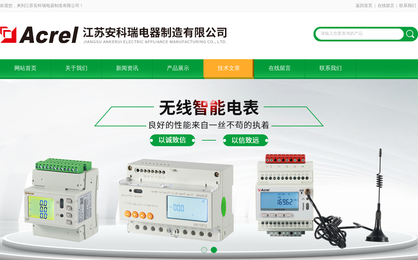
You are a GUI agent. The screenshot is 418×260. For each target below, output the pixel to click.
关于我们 (76, 68)
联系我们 (407, 5)
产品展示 (178, 68)
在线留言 (386, 5)
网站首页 (25, 68)
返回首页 (364, 5)
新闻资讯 (127, 68)
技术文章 (229, 68)
